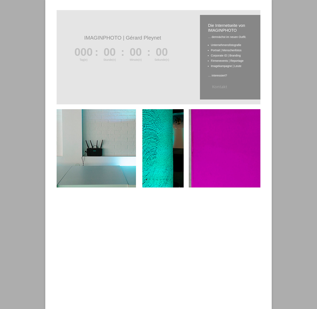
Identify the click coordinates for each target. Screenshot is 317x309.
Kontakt (219, 86)
